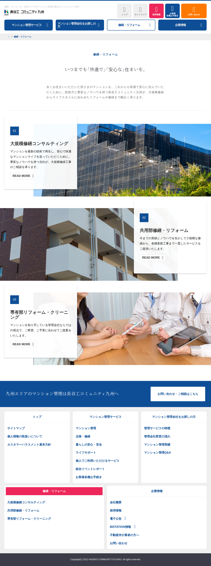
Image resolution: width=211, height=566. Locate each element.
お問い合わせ (118, 543)
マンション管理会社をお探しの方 (174, 416)
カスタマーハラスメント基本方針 (29, 444)
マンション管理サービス (105, 416)
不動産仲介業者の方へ (124, 535)
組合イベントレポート (90, 468)
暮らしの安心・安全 (89, 444)
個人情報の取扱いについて (24, 436)
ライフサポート (86, 452)
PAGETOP (199, 559)
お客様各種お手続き (89, 477)
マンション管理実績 (157, 444)
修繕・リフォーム (54, 491)
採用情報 (116, 510)
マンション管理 (86, 428)
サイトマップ (16, 428)
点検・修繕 (83, 436)
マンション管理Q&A (157, 452)
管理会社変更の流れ (157, 436)
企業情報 (157, 491)
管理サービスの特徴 (157, 428)
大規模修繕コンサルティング (26, 502)
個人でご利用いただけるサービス (97, 460)
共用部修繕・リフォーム (23, 510)
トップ (37, 416)
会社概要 (116, 502)
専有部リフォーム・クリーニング (29, 518)
